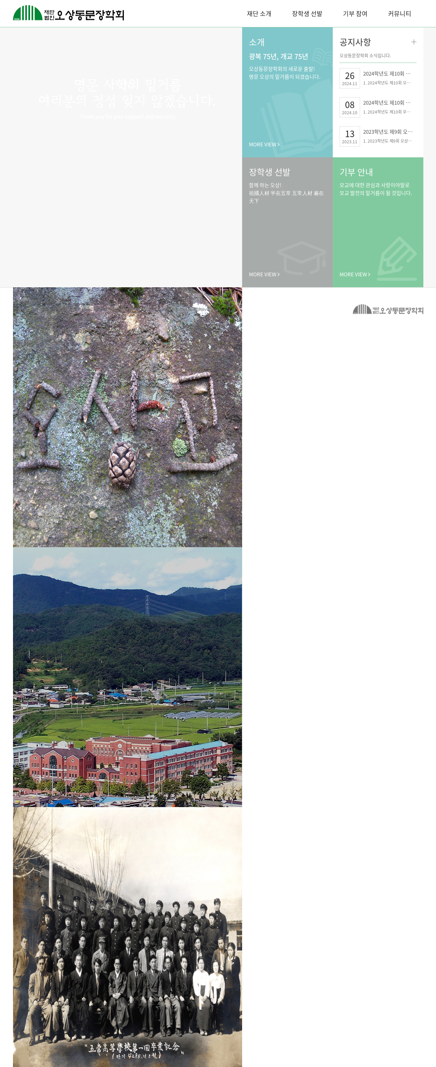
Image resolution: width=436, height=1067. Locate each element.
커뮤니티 (399, 13)
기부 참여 (355, 13)
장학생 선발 (307, 13)
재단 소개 (259, 13)
